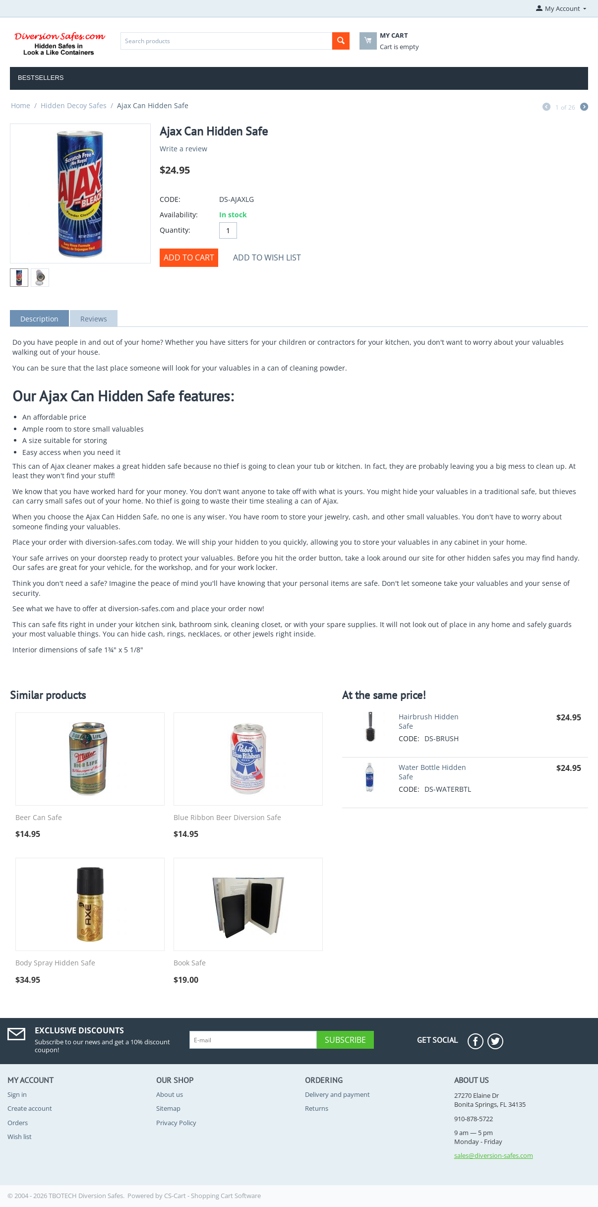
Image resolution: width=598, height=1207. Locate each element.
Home (20, 105)
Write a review (183, 148)
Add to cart (189, 257)
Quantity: (175, 230)
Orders (17, 1122)
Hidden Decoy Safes (74, 105)
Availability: (179, 214)
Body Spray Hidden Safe (55, 963)
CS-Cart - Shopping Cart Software (212, 1195)
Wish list (19, 1136)
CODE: (170, 199)
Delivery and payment (337, 1094)
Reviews (93, 318)
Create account (29, 1108)
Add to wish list (267, 257)
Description (39, 318)
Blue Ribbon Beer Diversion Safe (227, 818)
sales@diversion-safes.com (493, 1155)
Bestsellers (41, 77)
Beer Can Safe (38, 818)
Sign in (17, 1094)
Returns (316, 1108)
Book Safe (190, 963)
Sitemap (168, 1108)
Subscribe (345, 1039)
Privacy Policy (176, 1122)
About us (169, 1094)
